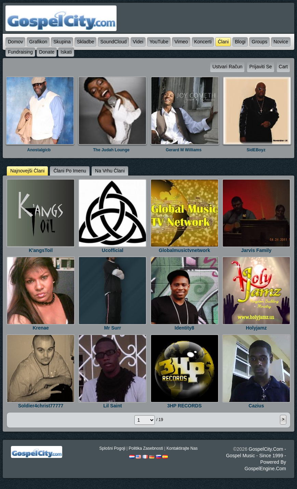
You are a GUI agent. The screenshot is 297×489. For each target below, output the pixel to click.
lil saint (112, 405)
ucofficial (112, 250)
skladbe (85, 41)
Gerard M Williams (184, 150)
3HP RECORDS (184, 405)
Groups (259, 41)
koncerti (203, 41)
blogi (240, 41)
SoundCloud (113, 41)
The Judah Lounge (111, 150)
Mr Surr (112, 328)
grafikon (38, 41)
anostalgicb (39, 150)
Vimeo (181, 41)
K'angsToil (41, 250)
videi (138, 41)
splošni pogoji (112, 448)
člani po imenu (69, 170)
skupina (62, 41)
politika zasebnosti (146, 448)
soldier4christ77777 (40, 405)
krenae (40, 328)
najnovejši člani (27, 170)
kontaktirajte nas (182, 448)
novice (280, 41)
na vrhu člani (110, 170)
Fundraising (20, 52)
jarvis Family (256, 250)
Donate (46, 52)
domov (15, 41)
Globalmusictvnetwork (184, 250)
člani (223, 41)
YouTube (158, 41)
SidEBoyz (255, 150)
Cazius (256, 405)
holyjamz (256, 328)
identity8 (184, 328)
